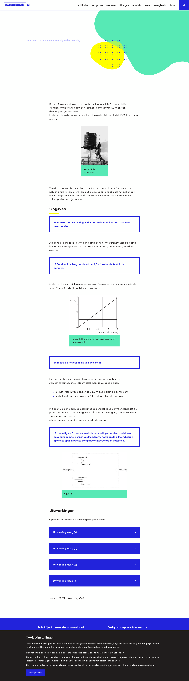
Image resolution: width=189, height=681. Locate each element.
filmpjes (124, 5)
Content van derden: (91, 665)
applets (136, 5)
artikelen (83, 5)
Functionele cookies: (75, 653)
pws (147, 5)
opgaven (97, 5)
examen (111, 5)
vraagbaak (160, 5)
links (172, 5)
